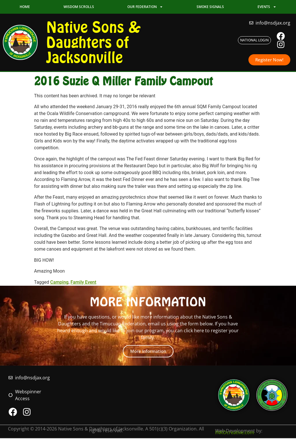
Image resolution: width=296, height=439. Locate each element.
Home (25, 6)
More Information (148, 351)
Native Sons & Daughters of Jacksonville (93, 42)
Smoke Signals (210, 6)
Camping (59, 282)
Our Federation (145, 7)
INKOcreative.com (234, 433)
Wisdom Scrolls (79, 6)
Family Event (84, 282)
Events (267, 7)
